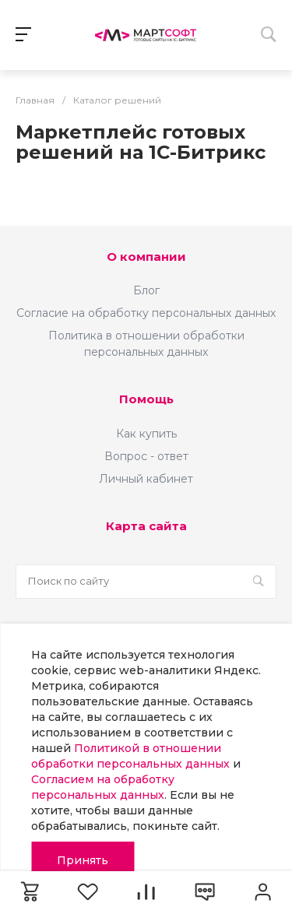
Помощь (146, 399)
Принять (82, 860)
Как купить (146, 434)
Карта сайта (146, 526)
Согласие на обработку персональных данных (146, 313)
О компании (146, 256)
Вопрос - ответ (146, 456)
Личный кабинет (146, 479)
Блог (146, 290)
